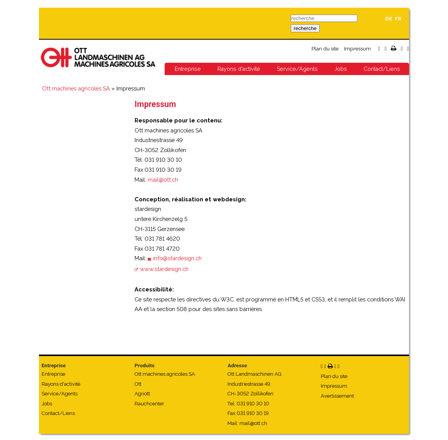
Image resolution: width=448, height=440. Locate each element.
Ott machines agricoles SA (76, 88)
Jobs (340, 69)
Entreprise (188, 69)
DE (388, 19)
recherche (305, 28)
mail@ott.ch (163, 179)
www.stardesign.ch (164, 269)
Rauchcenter (149, 404)
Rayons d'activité (238, 69)
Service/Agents (297, 69)
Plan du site (325, 48)
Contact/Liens (382, 69)
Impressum (357, 48)
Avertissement (337, 396)
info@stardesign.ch (177, 258)
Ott (138, 384)
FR (398, 19)
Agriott (142, 394)
